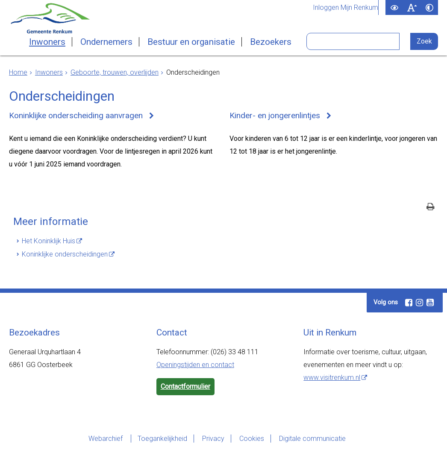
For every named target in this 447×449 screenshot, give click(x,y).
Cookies (251, 438)
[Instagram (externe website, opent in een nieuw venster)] (419, 302)
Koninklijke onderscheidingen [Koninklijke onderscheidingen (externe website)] (65, 254)
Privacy (213, 438)
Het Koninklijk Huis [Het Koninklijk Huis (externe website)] (48, 241)
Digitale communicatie (312, 438)
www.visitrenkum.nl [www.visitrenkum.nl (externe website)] (331, 377)
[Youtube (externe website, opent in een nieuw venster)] (430, 302)
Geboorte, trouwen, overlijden (115, 72)
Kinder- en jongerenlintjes (274, 115)
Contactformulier (185, 386)
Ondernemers (106, 42)
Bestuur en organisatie (191, 42)
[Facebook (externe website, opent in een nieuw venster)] (408, 302)
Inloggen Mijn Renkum (345, 7)
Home (18, 72)
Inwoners (47, 42)
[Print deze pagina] (430, 207)
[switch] (394, 7)
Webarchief (106, 438)
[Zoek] (424, 41)
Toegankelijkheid (162, 438)
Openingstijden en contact (195, 365)
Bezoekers (270, 42)
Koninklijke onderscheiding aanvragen (76, 115)
